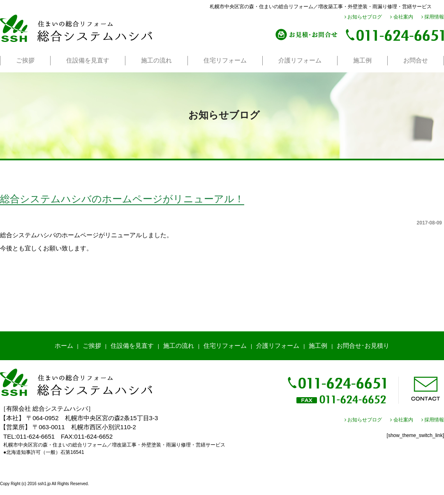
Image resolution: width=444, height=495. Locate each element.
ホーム (64, 345)
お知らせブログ (363, 17)
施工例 (362, 60)
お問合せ (415, 60)
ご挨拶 (25, 60)
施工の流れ (156, 60)
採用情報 (432, 17)
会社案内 (401, 17)
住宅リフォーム (225, 60)
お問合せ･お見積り (363, 345)
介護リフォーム (299, 60)
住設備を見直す (87, 60)
